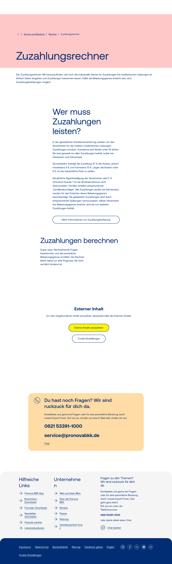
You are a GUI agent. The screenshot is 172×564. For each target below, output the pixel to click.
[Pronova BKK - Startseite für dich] (18, 35)
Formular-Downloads (33, 507)
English (110, 547)
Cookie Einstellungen (89, 338)
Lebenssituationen (31, 528)
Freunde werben (30, 522)
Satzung (61, 519)
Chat (47, 443)
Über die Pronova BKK (66, 500)
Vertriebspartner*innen (68, 526)
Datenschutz (42, 547)
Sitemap (76, 547)
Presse (60, 513)
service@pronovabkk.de (71, 435)
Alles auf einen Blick (67, 493)
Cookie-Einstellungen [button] (30, 555)
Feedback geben (94, 547)
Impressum (25, 547)
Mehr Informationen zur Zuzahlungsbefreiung (86, 219)
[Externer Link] (123, 547)
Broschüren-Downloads (28, 500)
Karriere (61, 507)
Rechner (53, 34)
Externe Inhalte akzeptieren (88, 327)
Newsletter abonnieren (28, 515)
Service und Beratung (34, 34)
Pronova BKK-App (31, 493)
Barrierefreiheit (60, 547)
